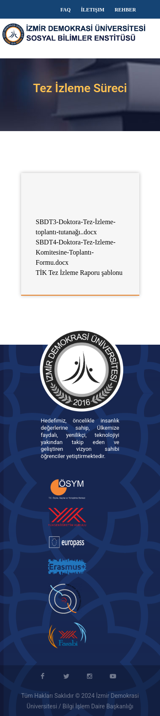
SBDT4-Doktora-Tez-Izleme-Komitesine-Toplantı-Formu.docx (76, 252)
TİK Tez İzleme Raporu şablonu (79, 272)
